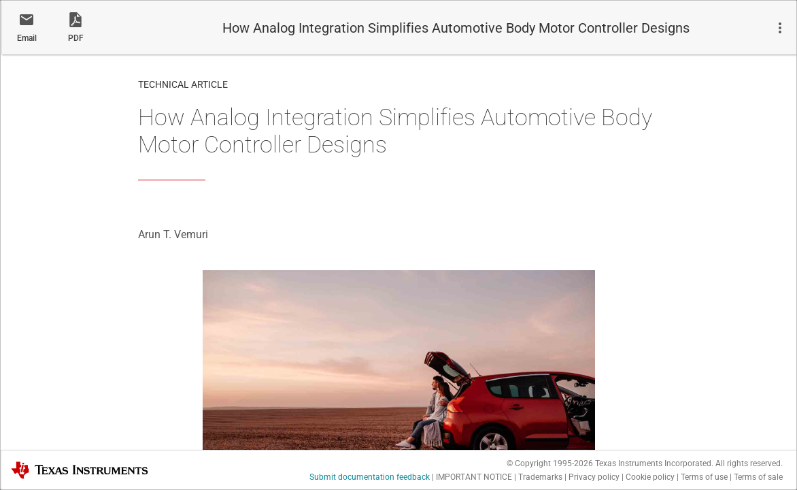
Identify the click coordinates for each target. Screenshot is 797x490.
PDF (76, 38)
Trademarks (540, 477)
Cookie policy (650, 477)
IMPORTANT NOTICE (474, 477)
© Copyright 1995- (550, 463)
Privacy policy (594, 477)
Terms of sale (758, 477)
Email (27, 38)
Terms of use (704, 477)
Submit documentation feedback (369, 477)
